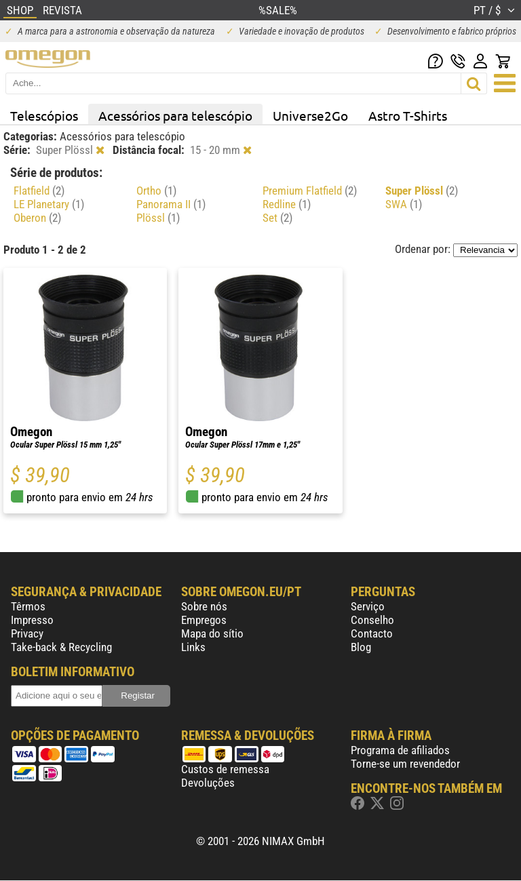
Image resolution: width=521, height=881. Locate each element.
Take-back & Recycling (61, 647)
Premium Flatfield (310, 190)
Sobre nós (204, 606)
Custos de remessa (225, 769)
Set (277, 217)
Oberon (37, 217)
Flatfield (39, 190)
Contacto (372, 633)
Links (193, 647)
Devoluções (208, 782)
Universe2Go (310, 115)
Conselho (372, 620)
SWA (403, 204)
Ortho (156, 190)
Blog (361, 647)
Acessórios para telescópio (175, 115)
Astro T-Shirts (407, 115)
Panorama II (171, 204)
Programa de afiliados (400, 750)
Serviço (368, 606)
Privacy (27, 633)
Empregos (204, 620)
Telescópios (44, 115)
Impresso (32, 620)
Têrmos (28, 606)
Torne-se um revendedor (405, 763)
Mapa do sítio (212, 633)
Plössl (158, 217)
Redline (287, 204)
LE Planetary (49, 204)
